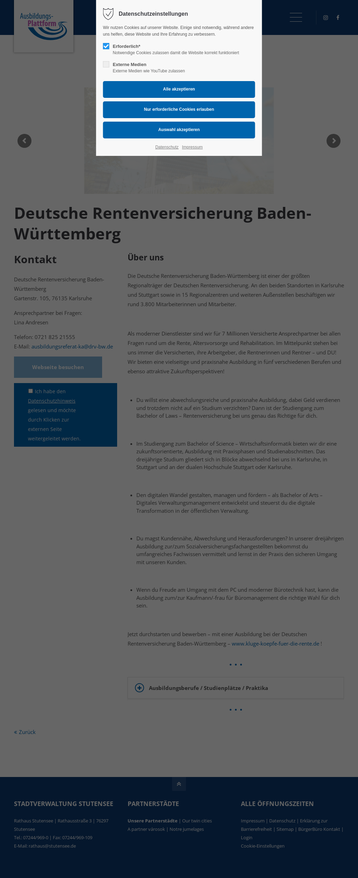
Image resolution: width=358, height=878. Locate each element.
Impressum (192, 147)
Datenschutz (167, 147)
